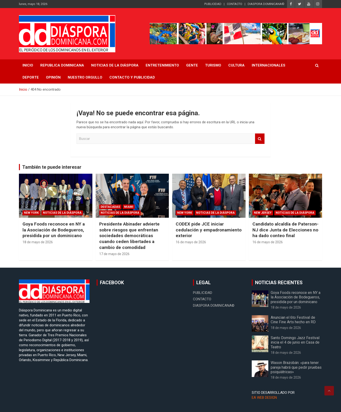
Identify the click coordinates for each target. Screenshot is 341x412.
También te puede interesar (51, 167)
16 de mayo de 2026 (191, 242)
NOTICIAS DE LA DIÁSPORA (115, 65)
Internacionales (268, 65)
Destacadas (110, 206)
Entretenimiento (162, 65)
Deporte (30, 77)
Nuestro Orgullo (85, 77)
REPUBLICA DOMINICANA (62, 65)
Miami (128, 206)
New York (31, 212)
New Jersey (263, 212)
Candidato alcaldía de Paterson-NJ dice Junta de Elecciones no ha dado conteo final (285, 229)
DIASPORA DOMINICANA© (266, 4)
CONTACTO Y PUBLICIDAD (132, 77)
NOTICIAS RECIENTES (279, 282)
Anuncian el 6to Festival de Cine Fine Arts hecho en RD (293, 319)
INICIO (27, 65)
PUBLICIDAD (212, 4)
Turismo (213, 65)
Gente (192, 65)
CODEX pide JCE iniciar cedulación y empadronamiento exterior (209, 229)
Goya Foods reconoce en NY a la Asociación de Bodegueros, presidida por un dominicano (53, 229)
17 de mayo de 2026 (114, 254)
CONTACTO (234, 4)
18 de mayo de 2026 (37, 242)
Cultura (236, 65)
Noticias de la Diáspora (62, 212)
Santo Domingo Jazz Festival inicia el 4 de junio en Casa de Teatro (295, 342)
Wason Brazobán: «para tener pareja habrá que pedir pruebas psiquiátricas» (296, 367)
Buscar (260, 138)
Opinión (53, 77)
